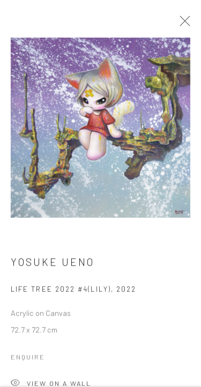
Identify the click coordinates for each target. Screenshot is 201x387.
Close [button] (182, 24)
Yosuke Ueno (52, 263)
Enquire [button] (28, 358)
